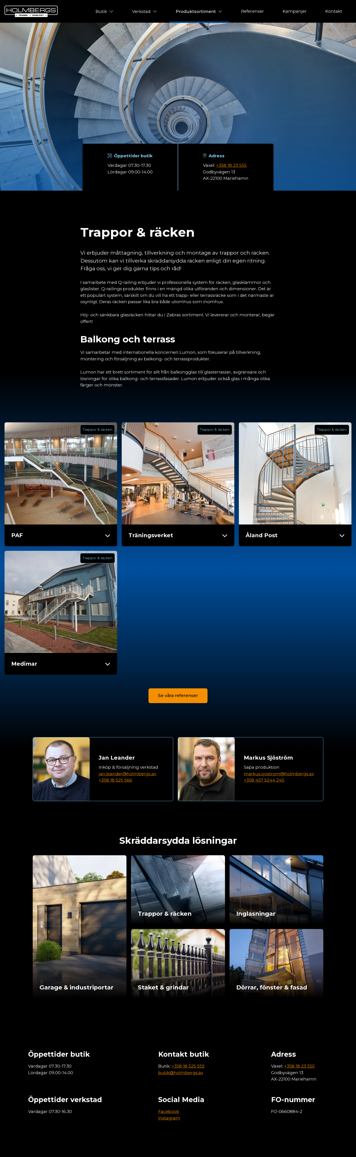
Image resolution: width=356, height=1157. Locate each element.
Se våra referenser (178, 717)
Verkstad (144, 11)
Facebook (168, 1111)
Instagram (169, 1118)
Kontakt (333, 11)
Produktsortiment (199, 11)
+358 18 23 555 (231, 165)
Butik (105, 11)
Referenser (252, 11)
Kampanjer (295, 11)
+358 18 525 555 (188, 1066)
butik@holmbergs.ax (180, 1072)
